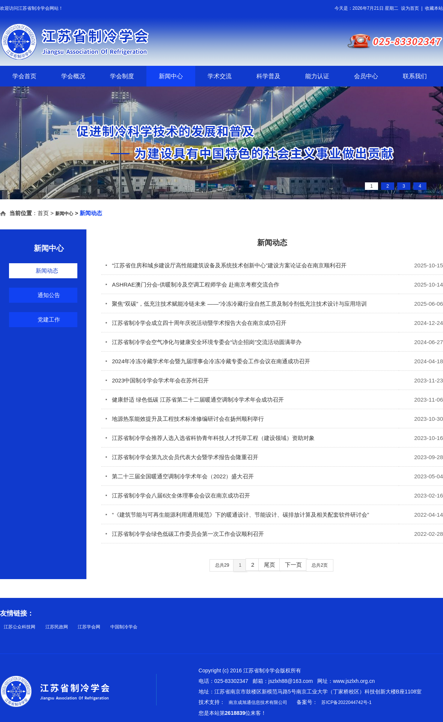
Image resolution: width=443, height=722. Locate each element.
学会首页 (24, 76)
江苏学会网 (89, 626)
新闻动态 (47, 270)
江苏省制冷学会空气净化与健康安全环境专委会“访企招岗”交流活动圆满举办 (203, 342)
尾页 (269, 564)
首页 (43, 213)
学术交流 (220, 76)
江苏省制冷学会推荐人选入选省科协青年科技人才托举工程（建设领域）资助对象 (210, 438)
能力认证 (317, 76)
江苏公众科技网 (19, 626)
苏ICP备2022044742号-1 (346, 702)
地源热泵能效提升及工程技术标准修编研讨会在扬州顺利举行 (184, 419)
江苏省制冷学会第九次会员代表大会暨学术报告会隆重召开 (181, 457)
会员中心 (366, 76)
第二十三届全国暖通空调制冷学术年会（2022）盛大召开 (179, 476)
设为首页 (410, 8)
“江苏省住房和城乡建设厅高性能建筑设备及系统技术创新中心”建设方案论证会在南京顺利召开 (226, 265)
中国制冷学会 (123, 626)
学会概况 (73, 76)
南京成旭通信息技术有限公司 (258, 702)
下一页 (293, 564)
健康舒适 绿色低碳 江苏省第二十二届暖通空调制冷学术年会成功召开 (194, 399)
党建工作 (49, 319)
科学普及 (268, 76)
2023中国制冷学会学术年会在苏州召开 (157, 380)
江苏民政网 (56, 626)
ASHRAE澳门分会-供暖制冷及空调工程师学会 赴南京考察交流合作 (192, 284)
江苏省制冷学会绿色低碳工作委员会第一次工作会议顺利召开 (184, 534)
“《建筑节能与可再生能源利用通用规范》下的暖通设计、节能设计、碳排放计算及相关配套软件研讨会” (237, 514)
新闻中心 (171, 76)
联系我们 (415, 76)
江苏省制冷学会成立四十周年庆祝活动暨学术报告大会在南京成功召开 (195, 323)
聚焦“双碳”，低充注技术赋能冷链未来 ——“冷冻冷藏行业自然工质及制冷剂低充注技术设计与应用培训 (236, 303)
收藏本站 (434, 8)
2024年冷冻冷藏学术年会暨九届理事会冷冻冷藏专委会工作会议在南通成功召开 (207, 361)
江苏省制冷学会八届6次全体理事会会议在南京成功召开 (177, 495)
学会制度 (122, 76)
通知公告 (49, 295)
